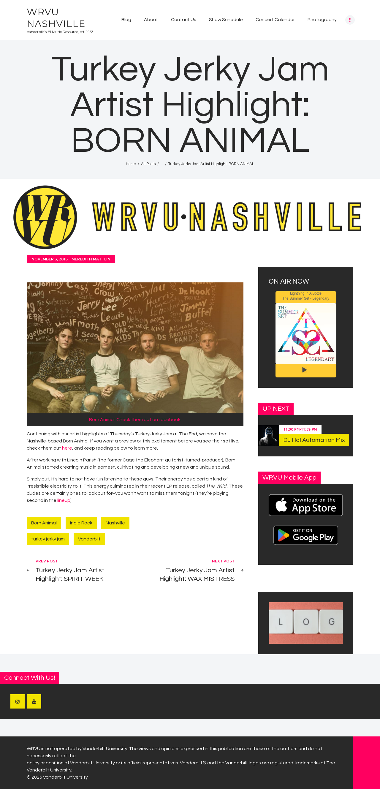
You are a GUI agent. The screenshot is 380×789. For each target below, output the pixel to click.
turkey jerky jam (48, 539)
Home (131, 164)
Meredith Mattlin (91, 259)
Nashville (115, 523)
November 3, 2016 (49, 259)
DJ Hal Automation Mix (314, 440)
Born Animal (44, 523)
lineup (63, 500)
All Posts (148, 164)
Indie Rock (81, 523)
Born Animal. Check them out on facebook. (135, 419)
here (67, 448)
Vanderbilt (89, 539)
